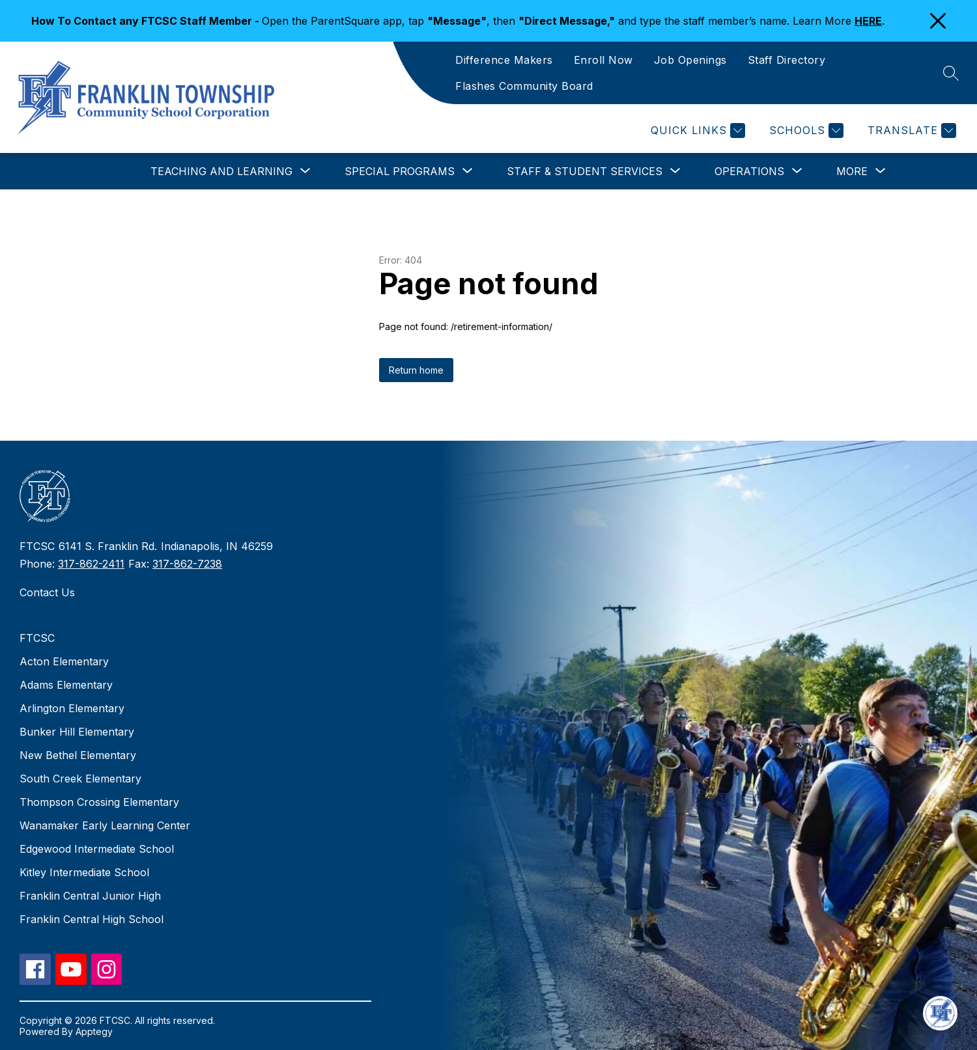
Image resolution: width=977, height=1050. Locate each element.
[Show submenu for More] (852, 171)
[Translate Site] (910, 130)
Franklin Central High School (91, 919)
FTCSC (37, 637)
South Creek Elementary (80, 778)
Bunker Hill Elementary (77, 731)
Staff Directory (787, 59)
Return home (416, 370)
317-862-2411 (91, 563)
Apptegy (94, 1031)
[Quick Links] (696, 130)
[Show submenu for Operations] (749, 171)
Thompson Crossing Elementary (99, 801)
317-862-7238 (187, 563)
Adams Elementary (66, 684)
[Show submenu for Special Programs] (400, 171)
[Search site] (951, 73)
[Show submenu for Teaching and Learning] (221, 171)
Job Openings (690, 59)
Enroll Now (603, 59)
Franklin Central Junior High (90, 895)
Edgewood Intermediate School (97, 848)
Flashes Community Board (524, 85)
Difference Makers (504, 59)
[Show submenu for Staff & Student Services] (584, 171)
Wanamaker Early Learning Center (105, 825)
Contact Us (47, 592)
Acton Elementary (64, 661)
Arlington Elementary (72, 708)
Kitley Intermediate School (84, 872)
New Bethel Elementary (78, 755)
